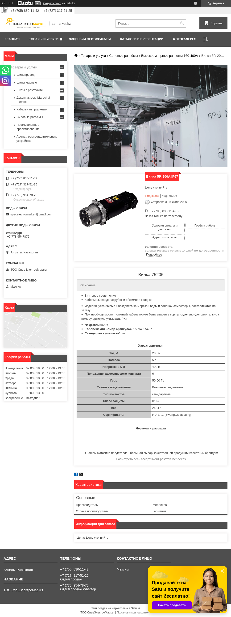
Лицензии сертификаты (90, 39)
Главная (12, 39)
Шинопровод (25, 74)
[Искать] (182, 23)
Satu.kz (135, 608)
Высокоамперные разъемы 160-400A (169, 56)
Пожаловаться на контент (133, 612)
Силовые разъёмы (123, 56)
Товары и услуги (43, 39)
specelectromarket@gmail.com (31, 214)
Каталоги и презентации (141, 39)
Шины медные (26, 82)
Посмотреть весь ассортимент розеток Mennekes (151, 459)
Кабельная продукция (31, 109)
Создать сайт (52, 3)
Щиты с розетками (29, 90)
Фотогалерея (184, 39)
